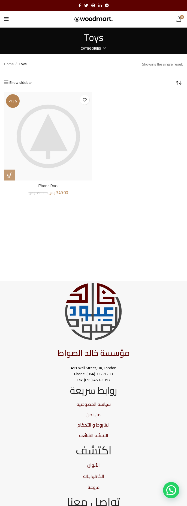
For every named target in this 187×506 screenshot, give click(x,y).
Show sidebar (20, 82)
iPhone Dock (48, 185)
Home (9, 64)
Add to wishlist (84, 100)
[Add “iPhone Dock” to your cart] (9, 175)
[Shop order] (179, 82)
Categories (91, 48)
